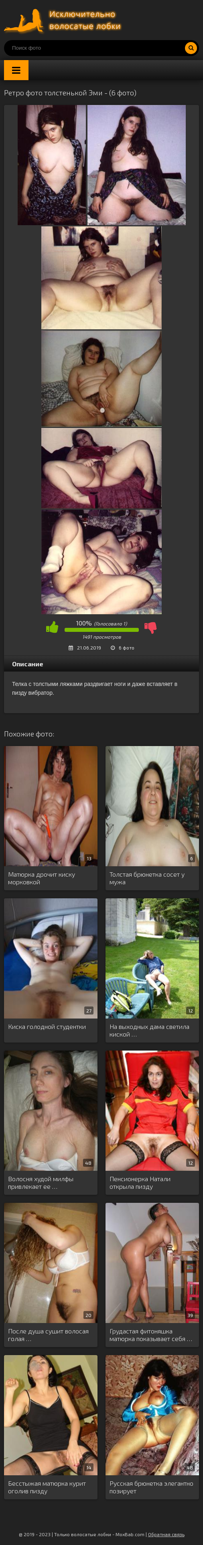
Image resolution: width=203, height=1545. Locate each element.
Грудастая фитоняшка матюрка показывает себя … (151, 1334)
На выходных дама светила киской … (149, 1030)
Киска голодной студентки (47, 1026)
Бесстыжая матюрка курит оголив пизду (47, 1487)
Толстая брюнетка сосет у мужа (147, 877)
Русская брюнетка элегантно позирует (151, 1487)
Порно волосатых (64, 20)
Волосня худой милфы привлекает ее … (40, 1182)
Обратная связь (166, 1534)
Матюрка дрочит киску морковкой (41, 877)
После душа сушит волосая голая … (48, 1334)
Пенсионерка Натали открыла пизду (140, 1182)
